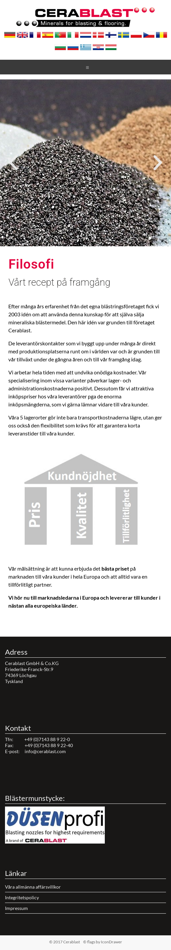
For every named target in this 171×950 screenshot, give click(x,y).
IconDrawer (111, 941)
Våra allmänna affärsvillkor (33, 887)
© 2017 (75, 941)
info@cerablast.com (45, 751)
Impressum (16, 908)
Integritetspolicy (22, 897)
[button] (80, 242)
